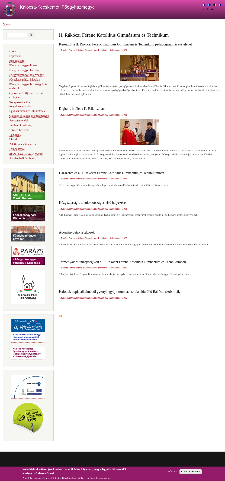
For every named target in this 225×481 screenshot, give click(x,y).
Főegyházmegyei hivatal (23, 65)
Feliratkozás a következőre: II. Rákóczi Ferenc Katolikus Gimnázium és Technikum (60, 316)
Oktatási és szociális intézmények (29, 115)
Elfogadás (172, 473)
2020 (125, 238)
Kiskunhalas (115, 50)
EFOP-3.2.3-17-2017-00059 (26, 153)
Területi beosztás (19, 130)
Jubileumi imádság (20, 125)
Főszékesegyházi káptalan (24, 79)
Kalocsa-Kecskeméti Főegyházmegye (57, 7)
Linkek (13, 139)
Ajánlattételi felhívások (23, 158)
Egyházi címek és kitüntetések (27, 111)
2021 (125, 50)
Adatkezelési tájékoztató (23, 144)
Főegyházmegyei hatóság (24, 70)
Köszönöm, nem (190, 472)
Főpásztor (15, 56)
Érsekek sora (16, 60)
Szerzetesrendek (18, 120)
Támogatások (17, 149)
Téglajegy (15, 134)
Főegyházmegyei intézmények (27, 74)
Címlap (6, 24)
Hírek (12, 51)
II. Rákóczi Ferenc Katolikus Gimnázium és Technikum (83, 50)
